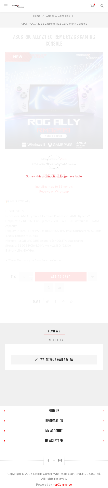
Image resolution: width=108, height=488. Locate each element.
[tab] (53, 331)
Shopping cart (94, 4)
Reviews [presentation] (54, 331)
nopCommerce (62, 484)
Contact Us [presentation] (54, 340)
